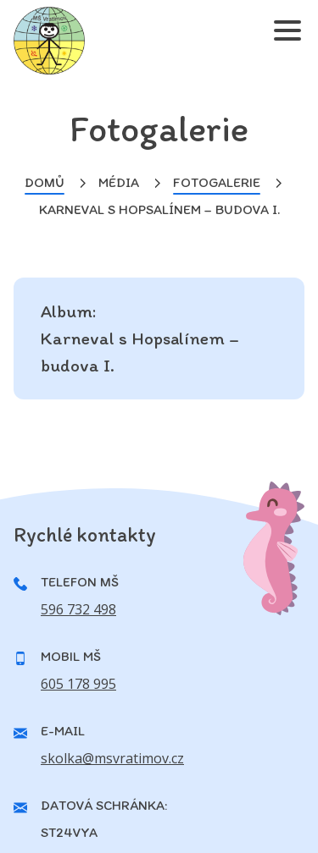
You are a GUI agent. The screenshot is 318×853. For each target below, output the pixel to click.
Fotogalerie (216, 182)
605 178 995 (78, 683)
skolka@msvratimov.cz (112, 758)
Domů (44, 182)
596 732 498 (78, 609)
